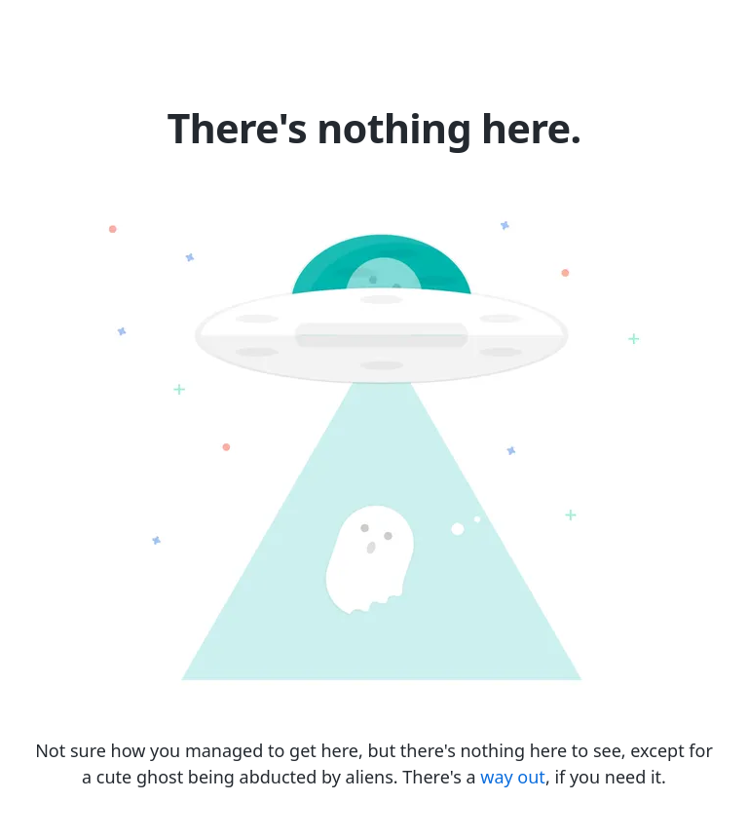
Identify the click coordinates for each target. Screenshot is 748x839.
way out (512, 776)
